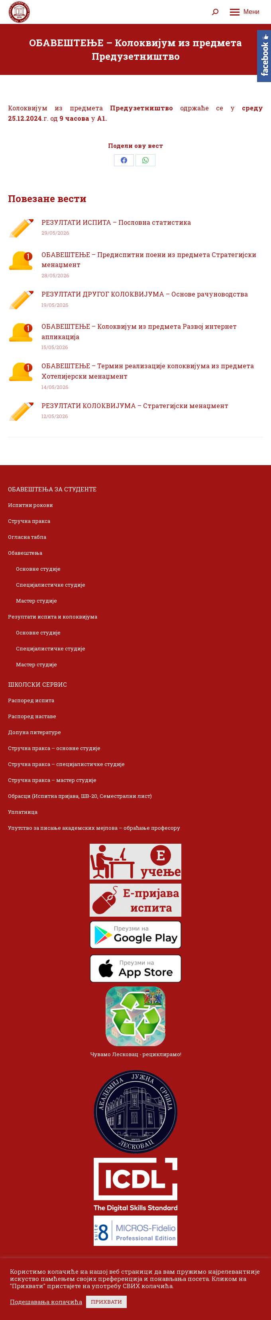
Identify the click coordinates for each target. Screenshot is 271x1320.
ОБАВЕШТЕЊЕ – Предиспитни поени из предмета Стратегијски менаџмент (148, 259)
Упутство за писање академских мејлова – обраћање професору (94, 827)
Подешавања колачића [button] (46, 1302)
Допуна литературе (34, 732)
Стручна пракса (29, 520)
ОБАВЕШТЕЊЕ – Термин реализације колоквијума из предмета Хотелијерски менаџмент (147, 370)
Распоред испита (31, 700)
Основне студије (38, 568)
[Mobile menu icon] (244, 12)
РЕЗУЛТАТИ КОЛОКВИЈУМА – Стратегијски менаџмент (134, 405)
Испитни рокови (30, 505)
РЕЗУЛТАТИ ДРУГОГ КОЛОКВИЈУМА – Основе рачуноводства (144, 294)
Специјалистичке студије (50, 584)
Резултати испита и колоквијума (52, 616)
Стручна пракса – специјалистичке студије (66, 764)
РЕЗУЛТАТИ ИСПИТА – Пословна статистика (116, 222)
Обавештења (25, 552)
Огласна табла (27, 536)
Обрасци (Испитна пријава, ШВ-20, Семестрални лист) (80, 795)
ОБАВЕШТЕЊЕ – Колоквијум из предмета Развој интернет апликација (139, 331)
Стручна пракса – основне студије (54, 748)
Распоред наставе (32, 716)
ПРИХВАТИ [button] (106, 1301)
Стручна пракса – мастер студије (52, 780)
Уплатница (22, 811)
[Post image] (20, 228)
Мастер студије (36, 600)
